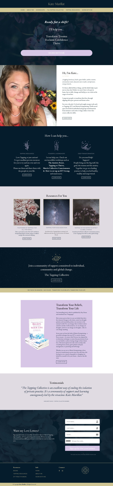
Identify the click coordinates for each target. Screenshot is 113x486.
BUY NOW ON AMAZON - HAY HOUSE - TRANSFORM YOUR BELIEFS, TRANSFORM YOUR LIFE (56, 290)
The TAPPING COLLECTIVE (55, 10)
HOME (23, 10)
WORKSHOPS (40, 10)
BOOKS (15, 470)
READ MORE (26, 238)
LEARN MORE (67, 118)
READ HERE (56, 238)
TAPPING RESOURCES (73, 10)
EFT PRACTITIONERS (19, 476)
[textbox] (80, 97)
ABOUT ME (30, 10)
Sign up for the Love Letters (82, 448)
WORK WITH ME (87, 10)
